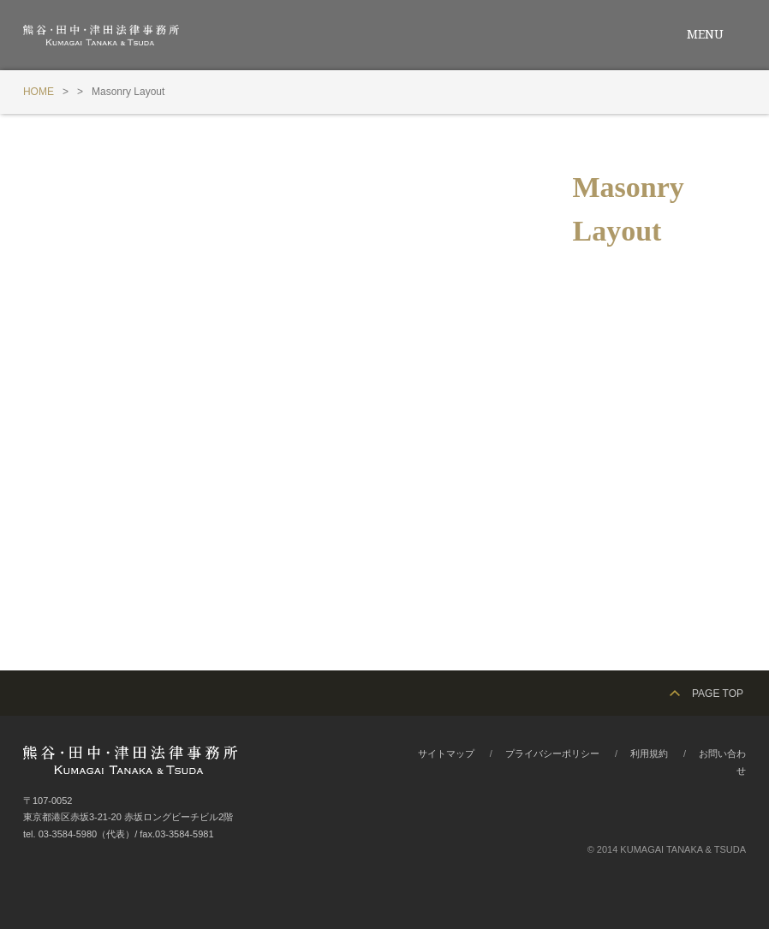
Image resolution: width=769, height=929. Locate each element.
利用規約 (649, 753)
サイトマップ (446, 753)
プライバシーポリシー (552, 753)
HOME (38, 92)
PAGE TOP (717, 694)
